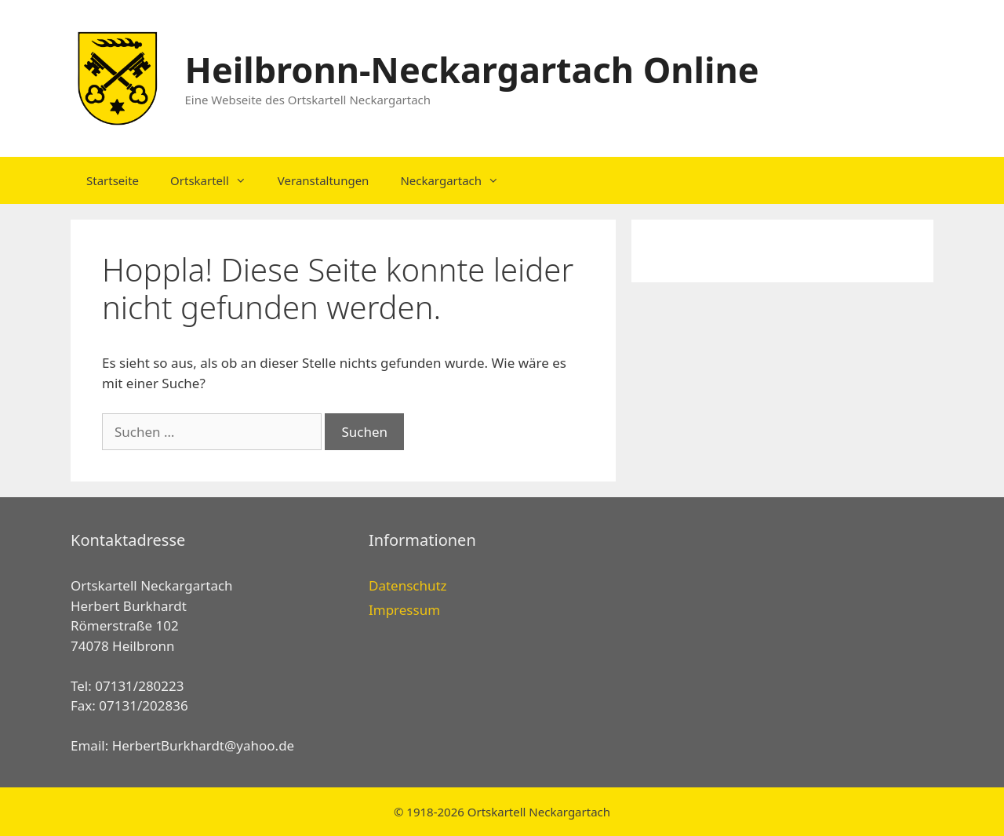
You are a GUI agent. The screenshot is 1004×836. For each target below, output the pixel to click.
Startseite (112, 180)
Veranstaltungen (323, 180)
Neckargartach (457, 180)
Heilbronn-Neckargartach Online (472, 69)
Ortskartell (216, 180)
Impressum (404, 610)
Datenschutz (408, 585)
